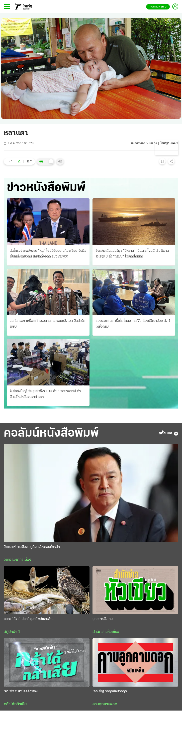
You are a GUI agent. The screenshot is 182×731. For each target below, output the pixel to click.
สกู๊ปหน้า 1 (12, 632)
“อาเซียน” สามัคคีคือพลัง (21, 691)
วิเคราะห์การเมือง (17, 560)
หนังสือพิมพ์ (138, 143)
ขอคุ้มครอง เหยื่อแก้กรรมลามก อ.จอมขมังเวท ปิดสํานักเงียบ (47, 324)
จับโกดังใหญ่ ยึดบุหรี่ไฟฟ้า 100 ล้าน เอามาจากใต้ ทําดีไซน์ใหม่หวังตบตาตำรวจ (45, 394)
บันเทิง (153, 143)
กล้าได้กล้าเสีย (15, 704)
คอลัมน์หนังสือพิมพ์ (51, 433)
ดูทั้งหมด (168, 433)
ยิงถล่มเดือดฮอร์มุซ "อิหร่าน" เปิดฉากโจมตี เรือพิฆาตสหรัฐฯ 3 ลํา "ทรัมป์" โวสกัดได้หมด (132, 253)
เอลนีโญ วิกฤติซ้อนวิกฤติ (109, 691)
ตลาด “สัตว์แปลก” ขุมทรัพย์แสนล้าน (29, 619)
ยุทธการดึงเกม (102, 619)
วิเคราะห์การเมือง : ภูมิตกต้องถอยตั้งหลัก (32, 547)
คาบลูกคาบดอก (104, 704)
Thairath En (158, 6)
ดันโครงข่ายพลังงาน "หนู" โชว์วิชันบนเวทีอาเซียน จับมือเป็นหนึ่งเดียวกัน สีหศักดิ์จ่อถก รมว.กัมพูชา (48, 253)
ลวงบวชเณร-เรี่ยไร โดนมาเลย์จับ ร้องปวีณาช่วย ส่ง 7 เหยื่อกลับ (133, 324)
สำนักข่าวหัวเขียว (105, 632)
